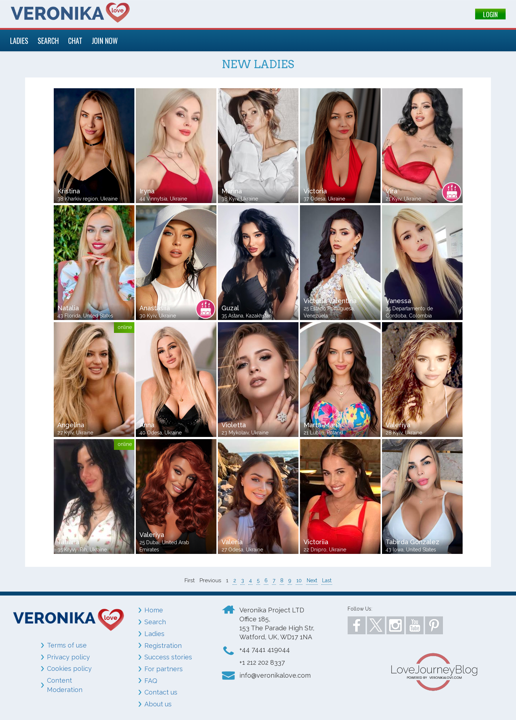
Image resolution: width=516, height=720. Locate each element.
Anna (146, 425)
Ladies (154, 633)
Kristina (68, 191)
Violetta (233, 425)
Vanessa (398, 301)
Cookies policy (69, 668)
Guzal (230, 308)
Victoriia (316, 542)
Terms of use (67, 645)
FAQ (150, 680)
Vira (391, 191)
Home (153, 610)
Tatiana (68, 542)
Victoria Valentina (330, 301)
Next (312, 580)
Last (326, 580)
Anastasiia (154, 308)
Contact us (160, 692)
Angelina (70, 425)
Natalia (68, 308)
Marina (231, 191)
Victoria (315, 191)
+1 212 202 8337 (262, 662)
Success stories (168, 657)
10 (299, 580)
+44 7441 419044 (264, 649)
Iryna (146, 191)
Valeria (232, 542)
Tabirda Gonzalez (412, 542)
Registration (163, 645)
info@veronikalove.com (275, 675)
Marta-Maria (322, 425)
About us (158, 704)
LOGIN (490, 14)
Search (155, 622)
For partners (163, 669)
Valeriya (398, 425)
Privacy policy (68, 657)
